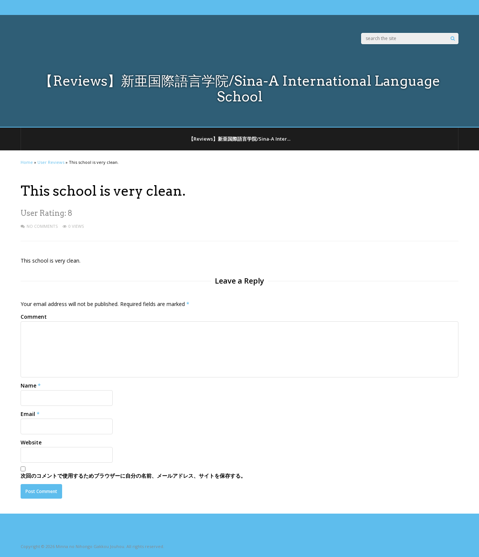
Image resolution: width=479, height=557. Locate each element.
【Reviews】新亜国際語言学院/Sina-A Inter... (239, 138)
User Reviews (50, 162)
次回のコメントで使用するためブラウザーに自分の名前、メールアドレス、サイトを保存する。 (133, 475)
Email (28, 413)
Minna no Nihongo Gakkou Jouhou (90, 546)
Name (28, 385)
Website (31, 442)
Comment (34, 316)
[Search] (452, 38)
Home (27, 162)
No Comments (42, 226)
